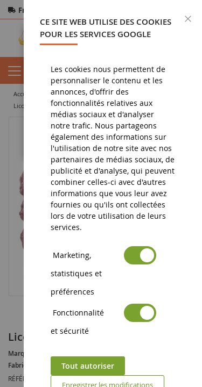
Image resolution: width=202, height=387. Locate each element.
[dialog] (113, 193)
